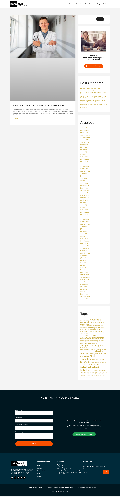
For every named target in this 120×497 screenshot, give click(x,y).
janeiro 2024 (84, 188)
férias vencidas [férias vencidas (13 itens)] (90, 372)
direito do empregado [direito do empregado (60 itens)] (89, 354)
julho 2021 (83, 258)
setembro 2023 (85, 197)
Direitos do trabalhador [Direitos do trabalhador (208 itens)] (89, 366)
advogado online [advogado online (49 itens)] (91, 335)
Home (71, 4)
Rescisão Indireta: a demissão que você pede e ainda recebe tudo (92, 101)
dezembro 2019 (85, 296)
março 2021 (84, 267)
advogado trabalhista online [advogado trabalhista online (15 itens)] (96, 341)
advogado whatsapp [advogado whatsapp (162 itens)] (90, 345)
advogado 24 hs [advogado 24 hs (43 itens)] (86, 329)
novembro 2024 (85, 166)
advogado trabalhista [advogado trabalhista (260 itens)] (92, 337)
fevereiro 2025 (84, 159)
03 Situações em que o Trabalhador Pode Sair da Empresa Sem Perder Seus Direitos (93, 97)
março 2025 (84, 156)
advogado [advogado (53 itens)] (89, 327)
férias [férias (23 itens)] (84, 372)
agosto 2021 (84, 255)
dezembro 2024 (85, 164)
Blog (98, 4)
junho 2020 (83, 289)
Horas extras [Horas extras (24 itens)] (97, 372)
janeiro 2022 (84, 243)
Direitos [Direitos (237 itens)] (84, 361)
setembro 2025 (85, 142)
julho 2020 (83, 287)
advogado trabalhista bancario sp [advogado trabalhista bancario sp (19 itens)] (89, 340)
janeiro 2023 (84, 214)
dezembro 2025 (85, 135)
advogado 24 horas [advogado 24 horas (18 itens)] (98, 327)
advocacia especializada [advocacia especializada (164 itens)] (90, 321)
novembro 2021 (85, 248)
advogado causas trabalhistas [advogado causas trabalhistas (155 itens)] (91, 330)
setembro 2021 (85, 253)
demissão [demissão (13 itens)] (94, 349)
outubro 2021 (84, 250)
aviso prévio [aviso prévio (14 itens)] (90, 347)
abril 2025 (83, 154)
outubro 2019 (84, 299)
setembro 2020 (85, 282)
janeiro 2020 (84, 294)
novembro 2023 (85, 193)
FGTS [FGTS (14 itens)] (81, 372)
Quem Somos (89, 4)
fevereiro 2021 (84, 270)
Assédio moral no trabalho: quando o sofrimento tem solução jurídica (91, 89)
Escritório (79, 4)
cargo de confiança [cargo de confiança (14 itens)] (97, 347)
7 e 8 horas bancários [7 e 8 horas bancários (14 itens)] (85, 320)
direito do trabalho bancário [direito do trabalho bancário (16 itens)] (97, 359)
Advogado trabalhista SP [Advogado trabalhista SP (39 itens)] (88, 343)
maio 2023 (83, 205)
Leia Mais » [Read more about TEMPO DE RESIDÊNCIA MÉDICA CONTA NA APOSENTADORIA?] (16, 118)
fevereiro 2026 (84, 130)
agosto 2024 (84, 173)
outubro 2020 (84, 279)
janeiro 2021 (84, 272)
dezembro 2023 (85, 190)
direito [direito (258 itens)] (99, 351)
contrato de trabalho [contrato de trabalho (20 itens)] (86, 349)
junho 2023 (83, 202)
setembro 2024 (85, 171)
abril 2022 (83, 236)
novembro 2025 (85, 137)
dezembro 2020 (85, 275)
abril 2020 (83, 291)
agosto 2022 (84, 226)
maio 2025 (83, 152)
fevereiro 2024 (84, 185)
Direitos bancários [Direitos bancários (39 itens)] (95, 362)
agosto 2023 (84, 200)
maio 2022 (83, 234)
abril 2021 (83, 265)
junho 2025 (83, 149)
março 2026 (84, 128)
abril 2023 (83, 207)
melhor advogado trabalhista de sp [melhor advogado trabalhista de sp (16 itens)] (89, 374)
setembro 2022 (85, 224)
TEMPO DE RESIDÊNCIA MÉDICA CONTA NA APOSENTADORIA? (39, 106)
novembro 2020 (85, 277)
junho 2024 (83, 176)
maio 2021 (83, 262)
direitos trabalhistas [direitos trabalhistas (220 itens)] (91, 368)
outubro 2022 (84, 222)
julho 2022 (83, 229)
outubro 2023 (84, 195)
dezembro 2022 (85, 217)
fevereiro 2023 (84, 212)
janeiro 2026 (84, 132)
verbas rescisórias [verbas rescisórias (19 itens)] (89, 377)
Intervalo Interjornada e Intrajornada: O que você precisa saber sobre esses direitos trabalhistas (93, 106)
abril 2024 (83, 181)
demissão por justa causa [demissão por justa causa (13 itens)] (89, 351)
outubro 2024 (84, 169)
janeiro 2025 (84, 161)
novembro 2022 (85, 219)
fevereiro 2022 (84, 241)
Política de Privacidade (35, 488)
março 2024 (84, 183)
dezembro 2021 (85, 246)
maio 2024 (83, 178)
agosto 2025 (84, 144)
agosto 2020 (84, 284)
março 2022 (84, 238)
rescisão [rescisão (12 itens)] (88, 375)
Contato (105, 4)
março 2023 (84, 209)
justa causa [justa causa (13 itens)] (104, 372)
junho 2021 (83, 260)
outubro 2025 (84, 140)
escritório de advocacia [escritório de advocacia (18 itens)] (100, 370)
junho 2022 (83, 231)
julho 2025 (83, 147)
